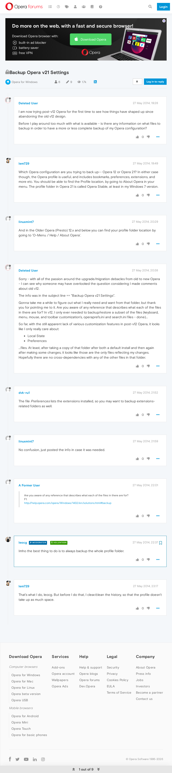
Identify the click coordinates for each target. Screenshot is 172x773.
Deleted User (28, 89)
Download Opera (93, 26)
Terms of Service (119, 679)
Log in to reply (155, 68)
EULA (111, 672)
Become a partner (149, 679)
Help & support (90, 653)
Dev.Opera (87, 672)
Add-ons (58, 653)
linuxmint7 (26, 208)
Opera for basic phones (29, 721)
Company (145, 642)
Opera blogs (88, 660)
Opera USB (19, 686)
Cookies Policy (117, 666)
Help (83, 642)
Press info (143, 660)
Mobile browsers (21, 694)
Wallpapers (60, 666)
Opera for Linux (23, 674)
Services (60, 642)
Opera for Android (25, 702)
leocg (23, 529)
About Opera (145, 653)
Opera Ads (60, 672)
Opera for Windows (24, 68)
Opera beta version (26, 680)
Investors (143, 672)
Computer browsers (23, 653)
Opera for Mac (22, 667)
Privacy (112, 660)
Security (113, 653)
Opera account (63, 660)
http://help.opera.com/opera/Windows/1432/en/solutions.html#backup (67, 489)
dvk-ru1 (24, 379)
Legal (112, 642)
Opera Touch (21, 715)
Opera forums (89, 666)
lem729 (24, 150)
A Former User (29, 471)
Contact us (144, 685)
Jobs (139, 666)
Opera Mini (19, 708)
